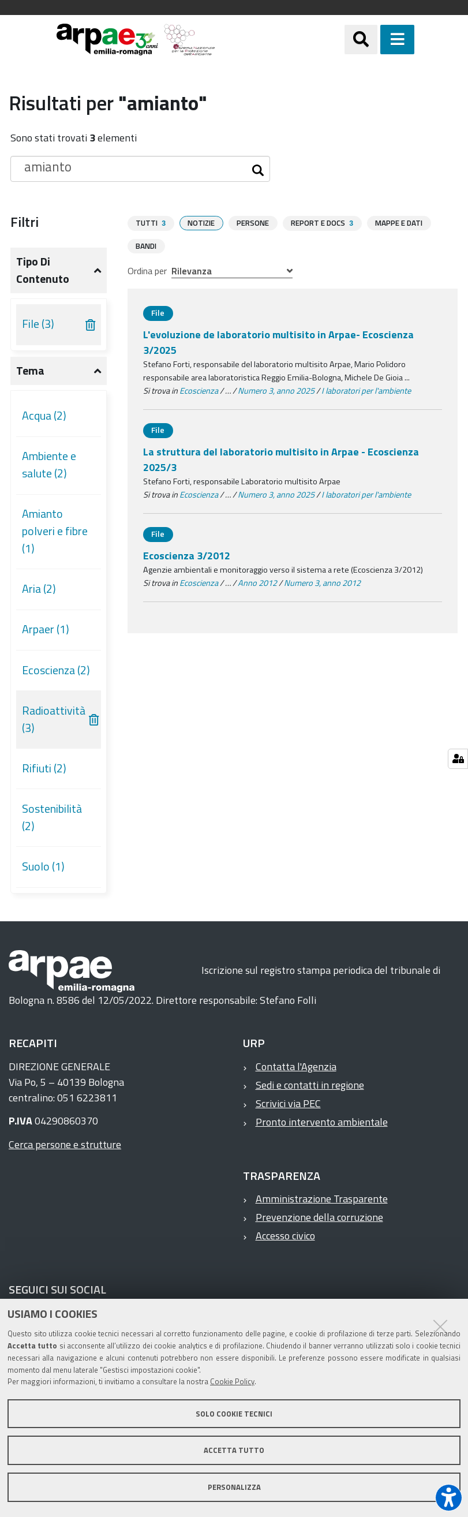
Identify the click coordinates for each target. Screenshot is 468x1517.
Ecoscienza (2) (56, 670)
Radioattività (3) (53, 719)
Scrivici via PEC (288, 1103)
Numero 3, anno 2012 (322, 582)
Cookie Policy (232, 1381)
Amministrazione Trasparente (322, 1198)
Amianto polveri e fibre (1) (55, 530)
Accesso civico (285, 1235)
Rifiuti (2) (44, 768)
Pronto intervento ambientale (322, 1122)
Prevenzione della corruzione (319, 1217)
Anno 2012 (257, 582)
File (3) (38, 323)
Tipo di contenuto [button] (42, 270)
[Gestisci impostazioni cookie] (458, 759)
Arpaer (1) (45, 629)
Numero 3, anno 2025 (276, 390)
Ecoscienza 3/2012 (186, 555)
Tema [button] (30, 370)
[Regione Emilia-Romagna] (279, 39)
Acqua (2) (44, 415)
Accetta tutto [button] (234, 1450)
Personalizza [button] (234, 1487)
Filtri (24, 221)
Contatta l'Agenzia (296, 1066)
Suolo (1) (43, 866)
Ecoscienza (198, 390)
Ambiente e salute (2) (49, 464)
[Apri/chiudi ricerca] (375, 39)
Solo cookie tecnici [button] (234, 1413)
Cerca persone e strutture (65, 1144)
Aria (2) (39, 588)
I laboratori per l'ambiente (366, 390)
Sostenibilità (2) (52, 817)
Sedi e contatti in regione (310, 1085)
